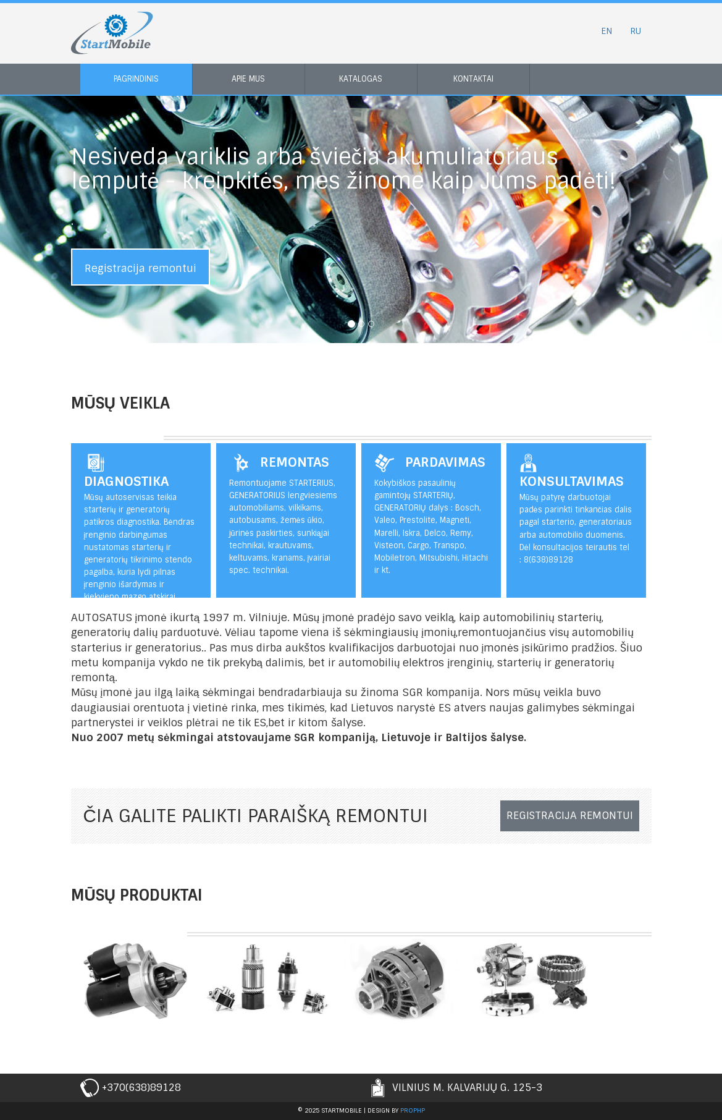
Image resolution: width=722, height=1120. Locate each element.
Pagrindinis (136, 79)
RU (635, 30)
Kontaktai (473, 79)
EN (606, 30)
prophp (412, 1110)
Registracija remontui (140, 268)
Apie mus (248, 79)
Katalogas (360, 79)
